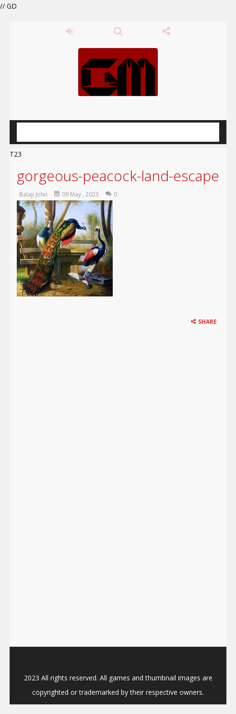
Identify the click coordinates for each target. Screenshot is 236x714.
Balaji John (33, 194)
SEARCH (118, 31)
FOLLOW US (166, 31)
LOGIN (70, 31)
